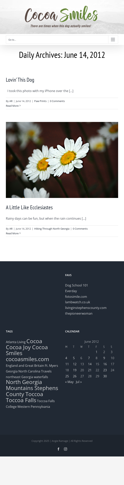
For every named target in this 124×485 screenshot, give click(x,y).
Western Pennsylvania (33, 406)
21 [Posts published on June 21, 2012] (90, 370)
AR (11, 101)
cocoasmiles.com (27, 359)
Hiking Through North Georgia (51, 228)
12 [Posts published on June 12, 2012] (74, 364)
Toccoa (34, 394)
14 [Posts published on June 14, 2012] (90, 364)
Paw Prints (40, 101)
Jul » (79, 382)
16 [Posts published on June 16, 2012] (105, 364)
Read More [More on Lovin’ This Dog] (12, 105)
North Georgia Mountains (24, 385)
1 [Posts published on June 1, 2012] (96, 352)
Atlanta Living (16, 342)
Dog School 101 (76, 285)
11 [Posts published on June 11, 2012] (67, 364)
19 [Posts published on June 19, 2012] (74, 370)
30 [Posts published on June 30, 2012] (105, 376)
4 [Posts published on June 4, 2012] (66, 358)
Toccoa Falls (21, 400)
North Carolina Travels (35, 371)
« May (69, 382)
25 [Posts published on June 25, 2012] (67, 376)
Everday (71, 291)
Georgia (12, 371)
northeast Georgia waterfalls (27, 377)
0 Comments (57, 101)
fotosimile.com (76, 296)
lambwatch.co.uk (77, 302)
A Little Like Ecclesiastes (29, 207)
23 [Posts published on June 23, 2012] (105, 370)
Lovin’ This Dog (20, 79)
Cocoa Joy (18, 347)
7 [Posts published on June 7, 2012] (89, 358)
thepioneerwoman (79, 313)
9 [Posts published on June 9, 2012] (104, 358)
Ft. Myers (51, 365)
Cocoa (34, 341)
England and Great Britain (25, 365)
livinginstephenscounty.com (86, 308)
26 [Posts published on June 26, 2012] (74, 376)
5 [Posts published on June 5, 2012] (74, 358)
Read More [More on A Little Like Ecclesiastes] (12, 233)
